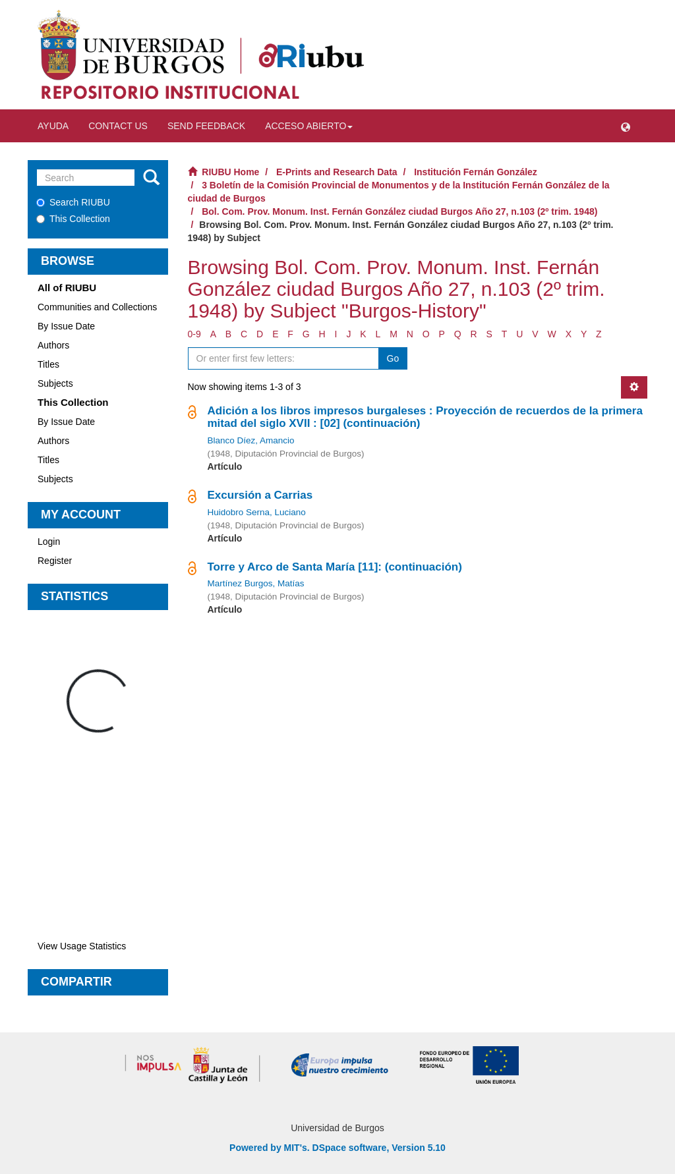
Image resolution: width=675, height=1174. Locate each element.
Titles (48, 364)
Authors (53, 345)
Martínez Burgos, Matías (256, 583)
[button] (625, 126)
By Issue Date (66, 326)
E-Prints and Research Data (336, 172)
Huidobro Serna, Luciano (257, 512)
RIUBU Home (230, 172)
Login (49, 541)
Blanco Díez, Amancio (251, 440)
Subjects (55, 383)
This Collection (73, 218)
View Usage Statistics (82, 946)
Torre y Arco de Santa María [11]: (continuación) (335, 567)
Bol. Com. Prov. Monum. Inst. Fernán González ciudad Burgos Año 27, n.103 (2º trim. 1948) (399, 211)
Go (393, 358)
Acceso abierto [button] (309, 126)
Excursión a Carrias (260, 495)
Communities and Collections (97, 307)
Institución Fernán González (475, 172)
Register (55, 560)
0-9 (194, 334)
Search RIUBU (73, 202)
